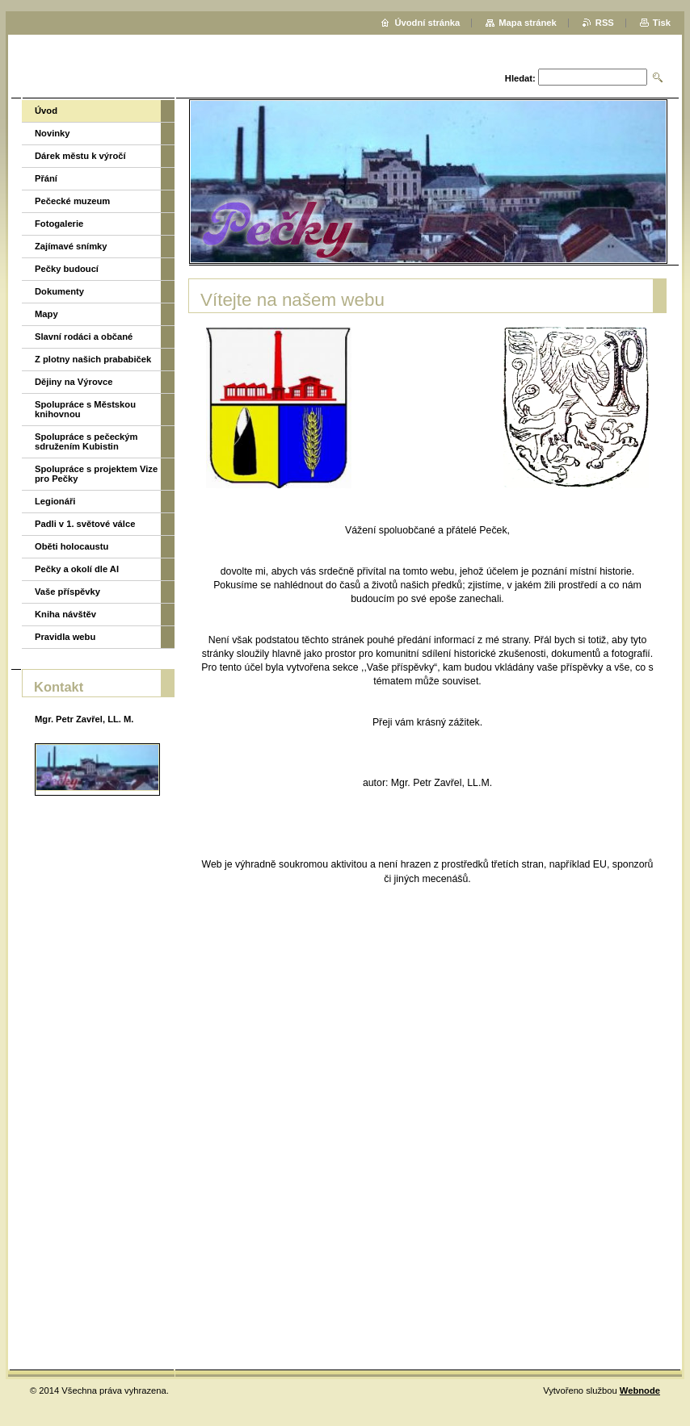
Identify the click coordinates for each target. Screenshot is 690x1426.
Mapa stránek (528, 22)
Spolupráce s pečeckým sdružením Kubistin (86, 441)
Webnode (640, 1390)
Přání (46, 178)
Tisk (662, 22)
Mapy (46, 314)
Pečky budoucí (67, 269)
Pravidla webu (65, 637)
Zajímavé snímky (71, 246)
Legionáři (55, 501)
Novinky (52, 133)
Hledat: (520, 78)
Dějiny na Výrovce (73, 382)
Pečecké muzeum (72, 201)
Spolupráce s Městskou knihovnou (85, 409)
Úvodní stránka (427, 22)
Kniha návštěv (65, 614)
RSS (604, 22)
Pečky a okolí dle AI (77, 569)
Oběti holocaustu (71, 546)
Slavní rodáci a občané (84, 336)
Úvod (46, 110)
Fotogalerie (59, 223)
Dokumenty (59, 291)
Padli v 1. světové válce (85, 524)
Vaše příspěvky (67, 591)
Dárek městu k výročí (80, 156)
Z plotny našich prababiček (93, 359)
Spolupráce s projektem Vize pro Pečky (96, 473)
